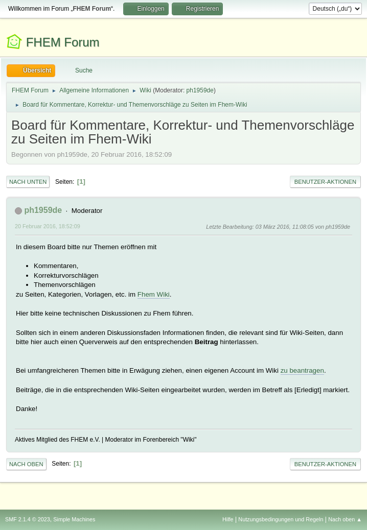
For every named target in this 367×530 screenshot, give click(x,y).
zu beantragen (302, 370)
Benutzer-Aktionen (325, 182)
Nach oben (26, 464)
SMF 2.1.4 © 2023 (27, 519)
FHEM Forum (63, 42)
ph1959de (200, 90)
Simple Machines (74, 519)
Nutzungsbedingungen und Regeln (280, 519)
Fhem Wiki (153, 294)
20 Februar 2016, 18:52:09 (47, 226)
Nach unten (28, 182)
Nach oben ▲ (345, 519)
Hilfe (228, 519)
